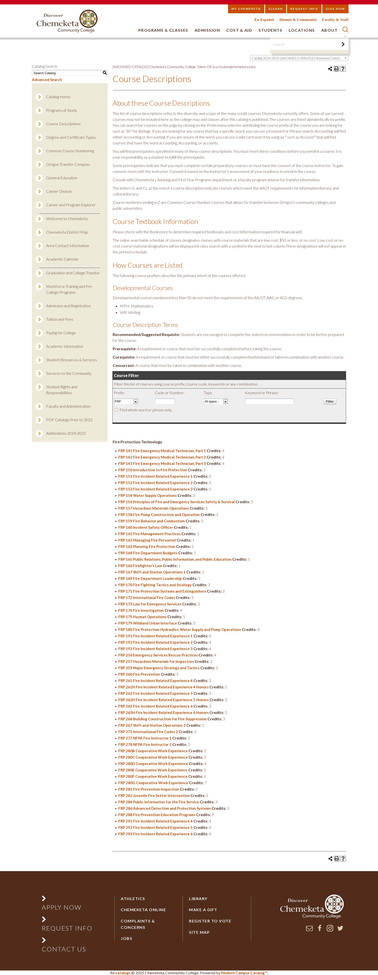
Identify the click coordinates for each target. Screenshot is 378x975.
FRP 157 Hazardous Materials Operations (153, 508)
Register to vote (210, 921)
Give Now (335, 9)
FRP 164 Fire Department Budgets (147, 553)
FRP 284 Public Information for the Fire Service (158, 802)
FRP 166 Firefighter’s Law (140, 565)
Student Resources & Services (71, 359)
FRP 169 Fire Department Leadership (150, 578)
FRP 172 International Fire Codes (146, 597)
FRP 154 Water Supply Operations (147, 495)
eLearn (276, 9)
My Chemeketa (246, 9)
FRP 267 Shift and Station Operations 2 (152, 725)
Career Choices (59, 191)
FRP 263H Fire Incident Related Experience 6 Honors (163, 712)
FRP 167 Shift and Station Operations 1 (152, 572)
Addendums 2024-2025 (66, 433)
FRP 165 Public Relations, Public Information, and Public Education (174, 559)
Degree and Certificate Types (71, 137)
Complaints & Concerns (138, 924)
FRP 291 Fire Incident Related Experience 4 (155, 821)
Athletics (133, 898)
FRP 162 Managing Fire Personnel (147, 540)
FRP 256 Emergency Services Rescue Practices (158, 655)
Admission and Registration (68, 305)
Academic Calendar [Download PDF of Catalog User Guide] (62, 259)
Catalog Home (58, 96)
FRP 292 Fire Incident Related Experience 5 (155, 827)
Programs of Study (61, 110)
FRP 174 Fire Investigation (141, 610)
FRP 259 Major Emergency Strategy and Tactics (159, 668)
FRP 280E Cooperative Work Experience (153, 770)
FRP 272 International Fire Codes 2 (148, 731)
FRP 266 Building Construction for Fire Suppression (162, 719)
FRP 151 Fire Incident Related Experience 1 (155, 476)
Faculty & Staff (335, 19)
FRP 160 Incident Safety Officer (145, 527)
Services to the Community (69, 373)
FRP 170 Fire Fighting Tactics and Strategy (155, 585)
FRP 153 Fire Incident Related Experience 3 (155, 489)
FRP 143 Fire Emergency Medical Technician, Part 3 (162, 463)
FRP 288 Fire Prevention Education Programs (156, 814)
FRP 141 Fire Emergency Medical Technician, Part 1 (162, 450)
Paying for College (61, 332)
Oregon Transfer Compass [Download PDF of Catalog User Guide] (68, 164)
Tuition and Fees (59, 319)
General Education (61, 177)
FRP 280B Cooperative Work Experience (153, 751)
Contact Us (64, 949)
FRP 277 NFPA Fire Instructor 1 (145, 738)
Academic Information (64, 346)
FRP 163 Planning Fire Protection (146, 546)
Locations (302, 30)
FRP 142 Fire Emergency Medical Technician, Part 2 (162, 457)
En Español (264, 19)
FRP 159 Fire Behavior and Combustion (151, 521)
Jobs (126, 938)
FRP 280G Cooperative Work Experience (153, 782)
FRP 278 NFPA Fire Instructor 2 (145, 744)
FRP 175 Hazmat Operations (142, 616)
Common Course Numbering (70, 150)
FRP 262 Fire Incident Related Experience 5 (155, 693)
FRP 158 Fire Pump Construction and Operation (159, 514)
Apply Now (61, 907)
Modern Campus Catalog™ (244, 973)
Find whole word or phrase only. (146, 409)
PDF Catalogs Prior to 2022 (69, 419)
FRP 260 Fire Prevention (139, 674)
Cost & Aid (239, 30)
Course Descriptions (63, 123)
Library (198, 898)
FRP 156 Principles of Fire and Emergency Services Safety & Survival (176, 502)
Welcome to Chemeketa (67, 218)
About (329, 30)
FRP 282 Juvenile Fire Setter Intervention (154, 795)
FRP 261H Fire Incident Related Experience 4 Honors (163, 687)
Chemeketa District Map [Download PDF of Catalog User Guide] (67, 232)
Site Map (199, 932)
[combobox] (299, 58)
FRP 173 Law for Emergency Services (149, 604)
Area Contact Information (67, 245)
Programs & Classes (163, 30)
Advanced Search (47, 79)
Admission (207, 30)
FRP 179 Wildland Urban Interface (147, 623)
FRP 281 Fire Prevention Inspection (148, 789)
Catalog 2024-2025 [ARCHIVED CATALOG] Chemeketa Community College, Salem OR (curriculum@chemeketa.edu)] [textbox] (300, 58)
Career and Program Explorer (70, 204)
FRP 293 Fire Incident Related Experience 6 (155, 834)
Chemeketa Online (143, 909)
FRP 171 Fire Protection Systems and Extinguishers (162, 591)
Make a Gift (203, 909)
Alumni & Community (298, 19)
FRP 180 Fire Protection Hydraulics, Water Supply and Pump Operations (179, 629)
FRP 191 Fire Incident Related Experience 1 (155, 636)
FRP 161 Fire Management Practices (149, 533)
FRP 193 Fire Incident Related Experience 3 (155, 648)
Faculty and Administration (68, 406)
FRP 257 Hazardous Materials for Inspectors (156, 661)
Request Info (304, 9)
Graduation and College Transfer (73, 272)
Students (270, 30)
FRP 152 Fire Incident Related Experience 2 (155, 482)
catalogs (123, 973)
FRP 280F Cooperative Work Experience (153, 776)
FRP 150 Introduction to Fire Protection (152, 470)
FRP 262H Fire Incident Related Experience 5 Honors (163, 699)
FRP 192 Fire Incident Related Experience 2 (155, 642)
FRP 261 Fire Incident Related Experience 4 (155, 680)
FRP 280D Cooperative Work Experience (153, 763)
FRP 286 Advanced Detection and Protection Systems (164, 808)
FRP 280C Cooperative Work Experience (153, 757)
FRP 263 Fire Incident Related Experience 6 (155, 706)
